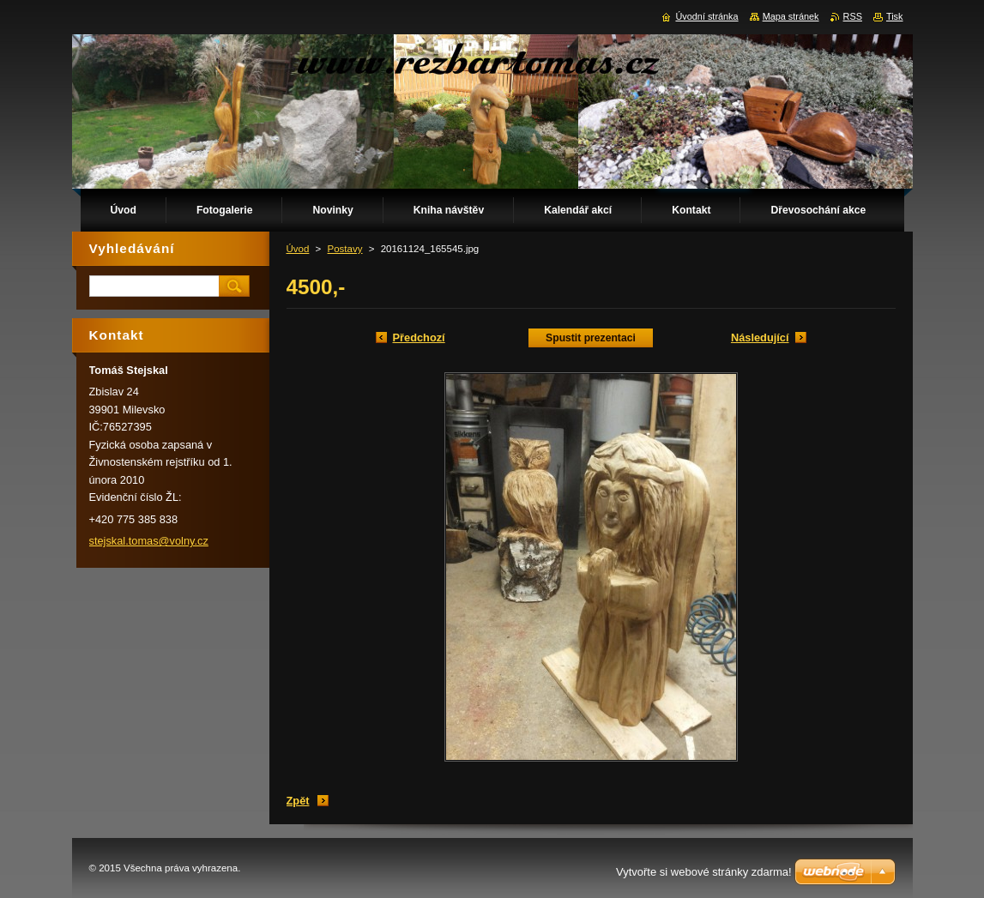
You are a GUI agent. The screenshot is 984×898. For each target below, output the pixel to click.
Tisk (894, 16)
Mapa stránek (791, 16)
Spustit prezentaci (591, 338)
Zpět (298, 800)
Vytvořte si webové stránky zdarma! (704, 871)
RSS (852, 16)
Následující (760, 337)
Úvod (298, 249)
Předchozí (419, 337)
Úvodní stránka (706, 16)
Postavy (345, 249)
